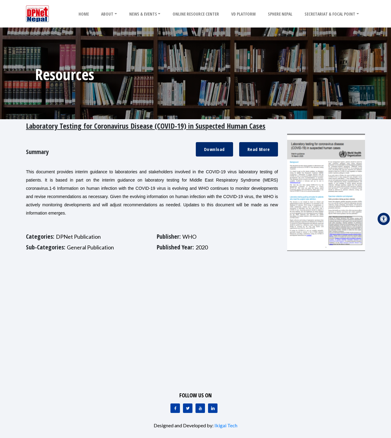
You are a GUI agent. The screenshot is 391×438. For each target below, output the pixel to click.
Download (214, 149)
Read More (258, 149)
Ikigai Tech (225, 425)
